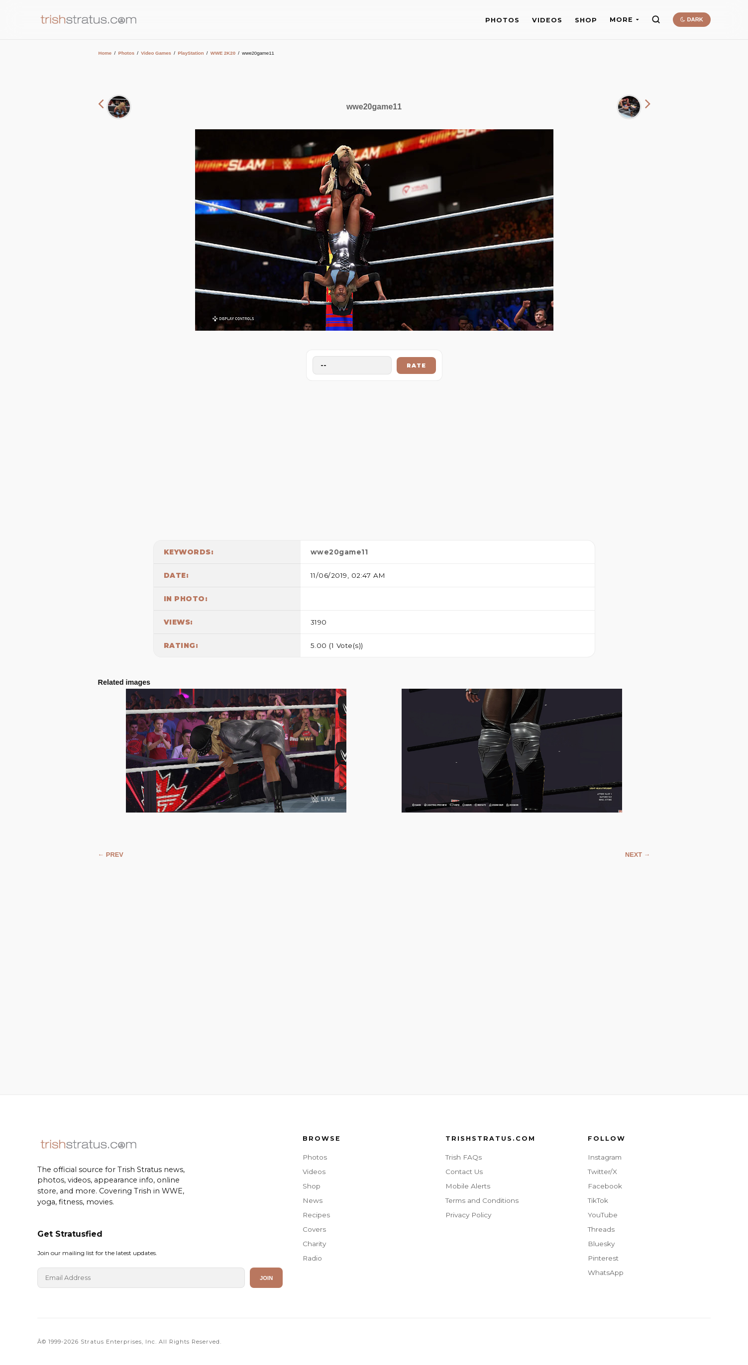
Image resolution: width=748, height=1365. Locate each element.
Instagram (605, 1157)
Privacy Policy (468, 1215)
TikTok (598, 1200)
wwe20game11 (339, 552)
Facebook (605, 1186)
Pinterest (603, 1258)
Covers (314, 1229)
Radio (312, 1258)
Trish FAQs (463, 1157)
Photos (126, 53)
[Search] (655, 19)
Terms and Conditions (482, 1200)
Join (266, 1278)
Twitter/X (602, 1172)
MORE (624, 19)
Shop (312, 1186)
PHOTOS (502, 20)
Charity (314, 1244)
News (312, 1200)
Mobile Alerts (467, 1186)
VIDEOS (547, 20)
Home (105, 53)
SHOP (586, 20)
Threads (601, 1229)
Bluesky (601, 1244)
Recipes (316, 1215)
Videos (314, 1172)
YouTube (603, 1215)
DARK (691, 19)
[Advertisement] (374, 458)
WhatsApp (606, 1272)
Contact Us (464, 1172)
